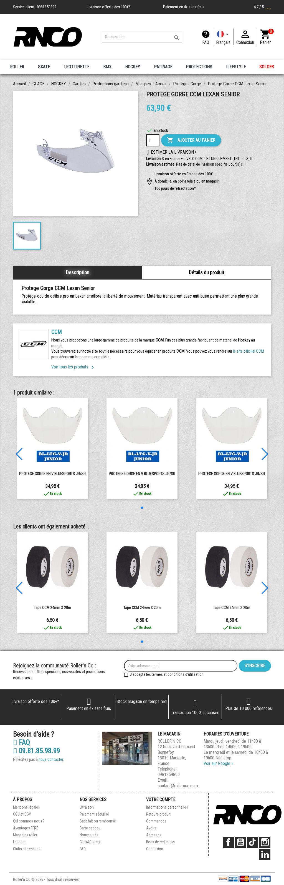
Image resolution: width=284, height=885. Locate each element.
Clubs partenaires (26, 849)
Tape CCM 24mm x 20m (52, 607)
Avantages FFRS (26, 828)
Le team (19, 842)
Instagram (264, 842)
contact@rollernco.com (178, 785)
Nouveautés (89, 835)
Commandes (156, 821)
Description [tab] (77, 272)
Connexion (154, 849)
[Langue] (223, 37)
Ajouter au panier (191, 140)
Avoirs (151, 828)
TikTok (252, 842)
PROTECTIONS (199, 66)
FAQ (205, 42)
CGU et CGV (22, 814)
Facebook (228, 842)
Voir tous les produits (73, 367)
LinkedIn (264, 854)
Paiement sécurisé (94, 814)
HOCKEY (132, 66)
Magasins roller (25, 835)
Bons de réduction (160, 842)
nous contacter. (51, 759)
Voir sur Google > (218, 763)
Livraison (87, 807)
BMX (107, 66)
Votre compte (160, 799)
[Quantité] (152, 140)
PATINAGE (163, 66)
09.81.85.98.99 (36, 751)
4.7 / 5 (262, 7)
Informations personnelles (167, 807)
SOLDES (266, 66)
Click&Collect (90, 842)
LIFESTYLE (236, 66)
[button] (242, 164)
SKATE (44, 66)
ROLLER (17, 66)
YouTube (240, 842)
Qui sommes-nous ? (29, 821)
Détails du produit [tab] (206, 272)
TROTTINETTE (76, 66)
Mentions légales (26, 807)
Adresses (153, 835)
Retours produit (158, 814)
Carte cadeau (90, 828)
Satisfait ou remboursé (98, 821)
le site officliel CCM (248, 351)
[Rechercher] (142, 37)
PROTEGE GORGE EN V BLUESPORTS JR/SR (52, 474)
